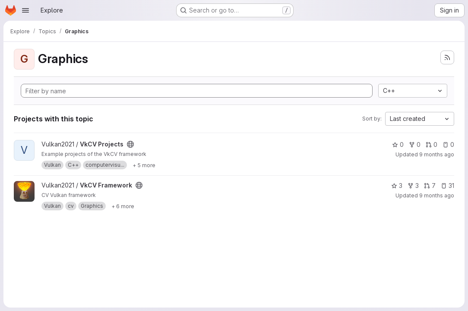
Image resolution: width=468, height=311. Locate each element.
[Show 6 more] (123, 206)
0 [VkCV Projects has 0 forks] (415, 144)
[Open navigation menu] (25, 10)
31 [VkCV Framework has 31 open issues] (447, 185)
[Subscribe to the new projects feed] (447, 57)
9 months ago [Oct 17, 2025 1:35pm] (436, 154)
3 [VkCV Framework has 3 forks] (413, 185)
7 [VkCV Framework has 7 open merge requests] (430, 185)
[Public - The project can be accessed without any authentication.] (130, 144)
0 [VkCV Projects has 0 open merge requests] (431, 144)
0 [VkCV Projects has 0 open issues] (448, 144)
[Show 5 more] (144, 165)
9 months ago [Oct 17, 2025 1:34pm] (436, 195)
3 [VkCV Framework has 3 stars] (396, 185)
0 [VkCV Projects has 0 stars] (398, 144)
